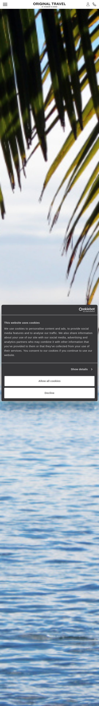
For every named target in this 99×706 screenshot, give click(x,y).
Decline (49, 392)
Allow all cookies (50, 381)
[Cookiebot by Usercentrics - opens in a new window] (79, 310)
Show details (79, 369)
